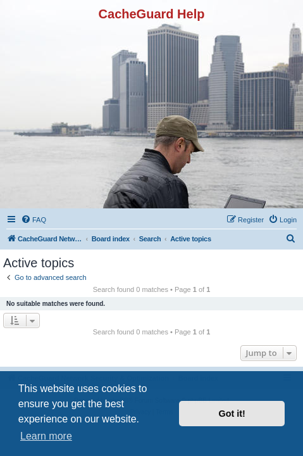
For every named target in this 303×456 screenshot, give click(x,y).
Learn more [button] (46, 436)
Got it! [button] (232, 413)
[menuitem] (33, 219)
